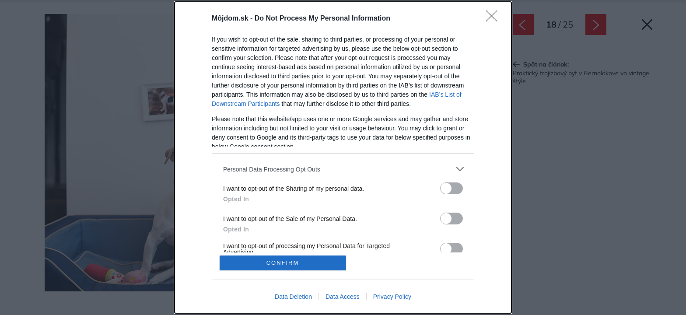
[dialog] (343, 157)
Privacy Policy (392, 296)
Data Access (343, 296)
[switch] (451, 188)
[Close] (494, 18)
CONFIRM (282, 262)
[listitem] (343, 169)
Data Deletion (293, 296)
